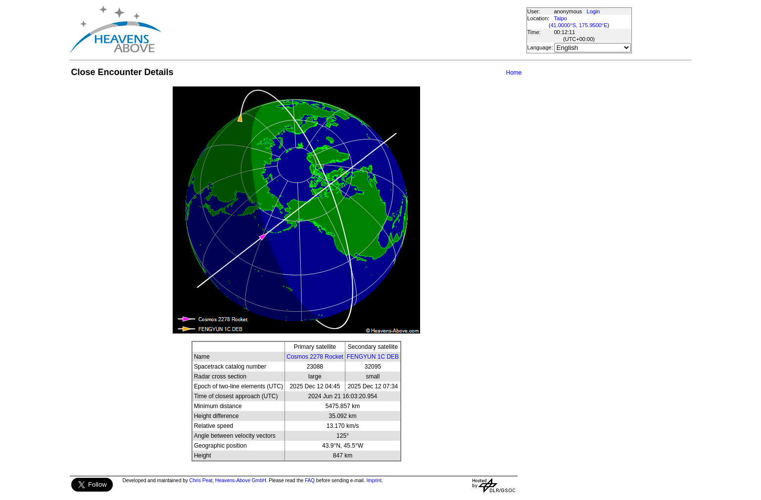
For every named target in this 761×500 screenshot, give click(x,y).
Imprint (374, 480)
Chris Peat (201, 480)
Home (514, 72)
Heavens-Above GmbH (240, 480)
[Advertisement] (343, 29)
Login (593, 11)
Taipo (560, 18)
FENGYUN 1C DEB (373, 356)
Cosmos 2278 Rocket (314, 356)
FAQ (310, 480)
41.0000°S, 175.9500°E (578, 25)
